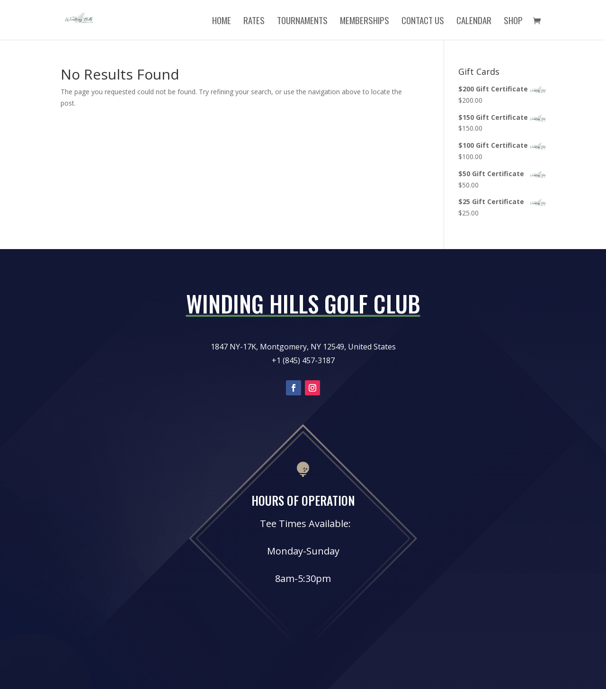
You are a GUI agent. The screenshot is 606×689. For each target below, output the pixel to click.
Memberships (364, 22)
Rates (254, 22)
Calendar (473, 22)
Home (221, 22)
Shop (513, 22)
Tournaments (302, 22)
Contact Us (422, 22)
